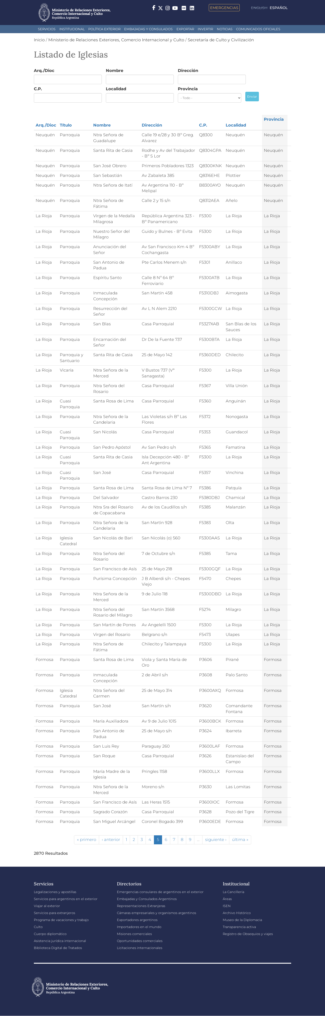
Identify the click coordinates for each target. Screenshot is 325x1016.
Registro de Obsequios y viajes (248, 934)
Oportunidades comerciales (139, 941)
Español (279, 8)
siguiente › (215, 839)
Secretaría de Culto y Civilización (221, 39)
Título (66, 125)
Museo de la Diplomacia (242, 920)
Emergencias (224, 7)
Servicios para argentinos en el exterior (66, 899)
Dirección (188, 70)
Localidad (116, 88)
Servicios (47, 29)
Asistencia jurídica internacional (60, 941)
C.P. (38, 88)
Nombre (114, 70)
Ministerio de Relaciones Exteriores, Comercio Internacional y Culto (116, 39)
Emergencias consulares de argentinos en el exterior (160, 892)
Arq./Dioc (44, 70)
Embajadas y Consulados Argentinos (147, 899)
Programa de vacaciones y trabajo (61, 920)
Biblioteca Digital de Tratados (58, 948)
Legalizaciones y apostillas (55, 892)
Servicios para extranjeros (54, 913)
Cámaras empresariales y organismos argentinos (156, 913)
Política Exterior (104, 29)
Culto (38, 927)
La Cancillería (233, 892)
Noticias (224, 29)
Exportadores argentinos (137, 920)
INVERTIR (205, 29)
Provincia (188, 88)
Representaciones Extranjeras (141, 906)
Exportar (185, 29)
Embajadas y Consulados (148, 29)
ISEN (227, 906)
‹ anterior (111, 839)
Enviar (252, 97)
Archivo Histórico (237, 913)
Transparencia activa (239, 927)
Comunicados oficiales (258, 29)
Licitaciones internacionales (139, 948)
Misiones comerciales (134, 934)
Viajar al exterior (47, 906)
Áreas (227, 899)
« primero (86, 839)
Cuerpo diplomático (50, 934)
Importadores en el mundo (139, 927)
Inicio (39, 39)
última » (240, 839)
